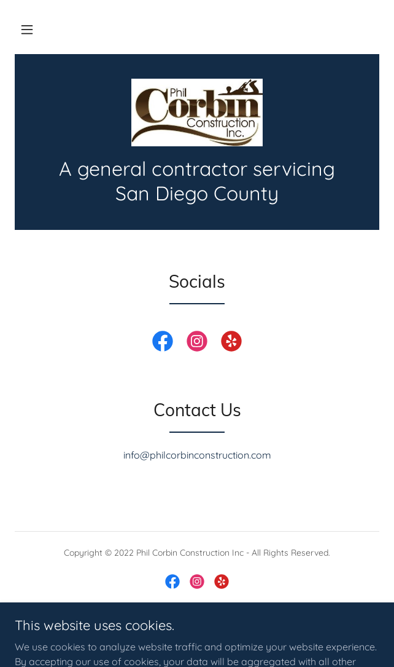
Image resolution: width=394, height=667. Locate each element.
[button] (27, 29)
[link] (197, 112)
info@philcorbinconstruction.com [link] (197, 455)
